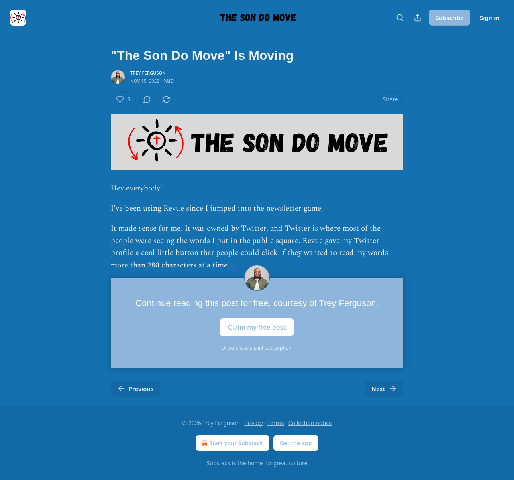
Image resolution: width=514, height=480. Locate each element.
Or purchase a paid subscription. (257, 347)
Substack (218, 463)
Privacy (253, 423)
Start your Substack (231, 443)
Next (384, 389)
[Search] (400, 18)
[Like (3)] (123, 99)
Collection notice (310, 423)
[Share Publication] (418, 18)
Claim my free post (257, 327)
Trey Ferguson (148, 73)
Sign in (490, 18)
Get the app (296, 443)
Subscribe (449, 18)
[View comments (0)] (147, 99)
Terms (275, 423)
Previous (135, 389)
